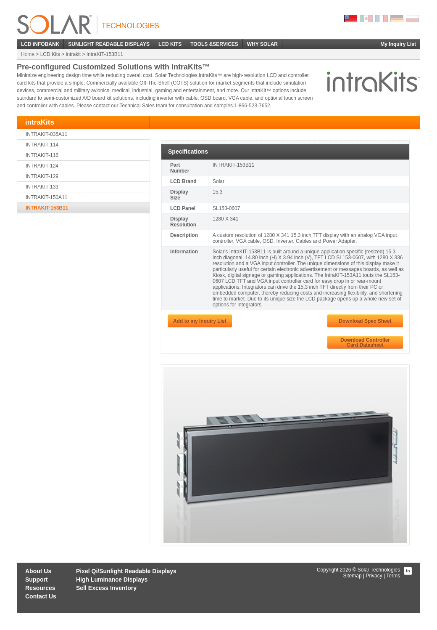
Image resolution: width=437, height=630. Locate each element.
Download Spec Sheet (365, 321)
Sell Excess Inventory (106, 588)
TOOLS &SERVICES (214, 44)
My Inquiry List (398, 44)
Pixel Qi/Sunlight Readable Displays (126, 571)
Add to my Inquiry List (199, 321)
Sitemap (352, 576)
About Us (38, 571)
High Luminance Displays (111, 579)
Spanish (366, 18)
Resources (40, 588)
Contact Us (40, 596)
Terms (393, 576)
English (351, 18)
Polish (413, 18)
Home (27, 54)
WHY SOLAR (262, 44)
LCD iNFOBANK (40, 44)
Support (36, 579)
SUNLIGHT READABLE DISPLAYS (109, 44)
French (382, 18)
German (397, 18)
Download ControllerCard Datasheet (365, 342)
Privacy (374, 576)
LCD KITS (170, 44)
